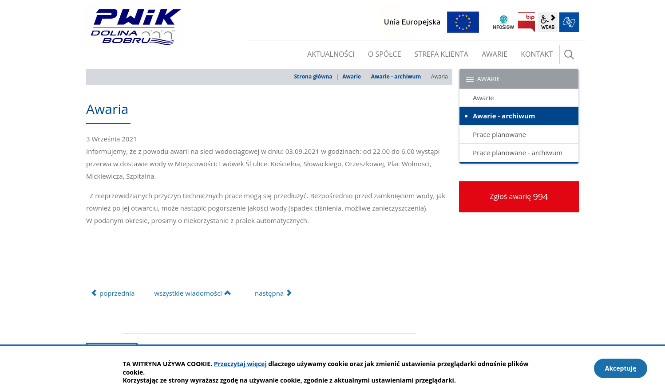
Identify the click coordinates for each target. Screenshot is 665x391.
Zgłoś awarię (519, 197)
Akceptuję (621, 368)
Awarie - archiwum (396, 76)
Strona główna (313, 76)
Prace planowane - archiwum (517, 152)
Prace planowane (499, 134)
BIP (526, 22)
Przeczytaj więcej (240, 364)
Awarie (351, 76)
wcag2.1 (548, 22)
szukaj (569, 54)
